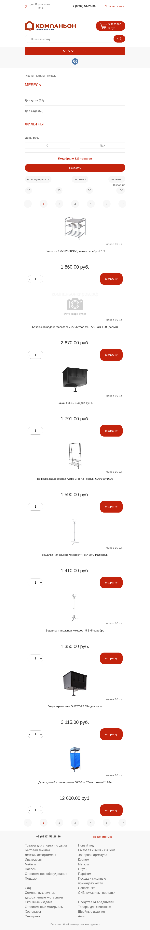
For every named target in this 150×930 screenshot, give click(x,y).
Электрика (32, 916)
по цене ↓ (80, 179)
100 (120, 190)
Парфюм (84, 873)
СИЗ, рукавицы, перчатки (96, 892)
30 (89, 190)
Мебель (30, 864)
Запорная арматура (92, 855)
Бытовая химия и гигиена (97, 850)
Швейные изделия (91, 911)
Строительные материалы (44, 907)
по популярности (38, 179)
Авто (81, 916)
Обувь (82, 869)
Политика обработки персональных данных (75, 924)
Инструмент (33, 859)
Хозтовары (33, 911)
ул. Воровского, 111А (40, 6)
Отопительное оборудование (46, 873)
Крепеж (83, 859)
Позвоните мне (114, 6)
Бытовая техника (37, 850)
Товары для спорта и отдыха (46, 845)
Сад (28, 888)
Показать (75, 167)
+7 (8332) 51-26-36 (83, 6)
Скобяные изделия (38, 902)
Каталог (40, 75)
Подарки (31, 878)
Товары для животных (94, 907)
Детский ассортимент (40, 855)
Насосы (30, 869)
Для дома (31, 100)
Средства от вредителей (96, 902)
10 (28, 190)
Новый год (86, 845)
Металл (83, 864)
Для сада (31, 110)
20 (59, 190)
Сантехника (86, 888)
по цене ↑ (117, 179)
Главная (29, 75)
